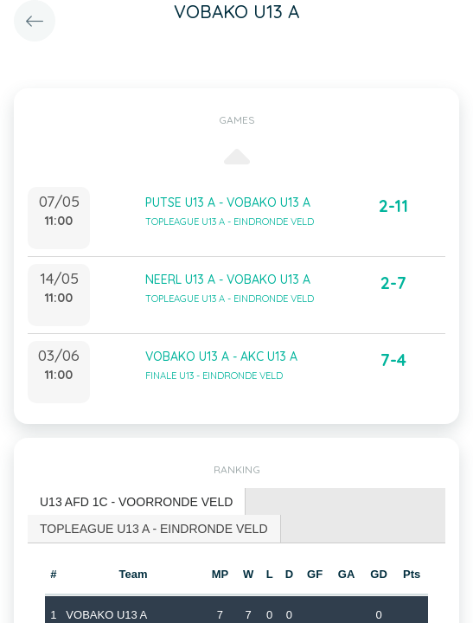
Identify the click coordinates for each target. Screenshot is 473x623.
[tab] (137, 502)
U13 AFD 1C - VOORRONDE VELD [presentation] (136, 502)
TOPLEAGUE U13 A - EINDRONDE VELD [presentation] (154, 529)
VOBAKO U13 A (106, 614)
